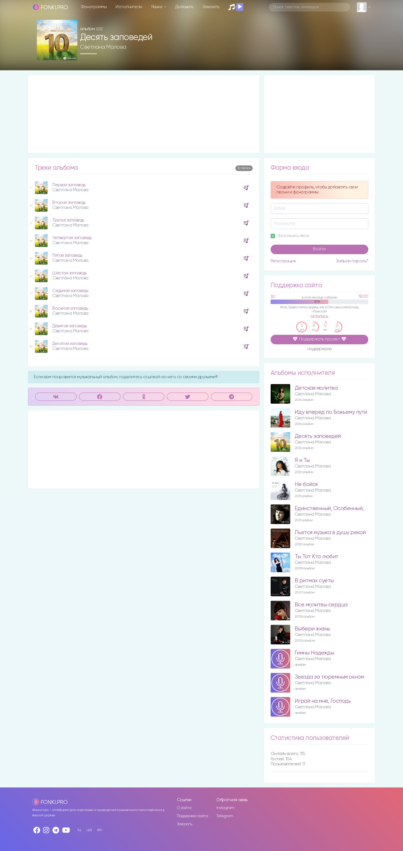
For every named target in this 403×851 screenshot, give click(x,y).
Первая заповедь (69, 185)
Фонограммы (94, 7)
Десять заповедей (318, 436)
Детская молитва (316, 388)
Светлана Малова (103, 47)
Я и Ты (302, 460)
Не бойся (306, 484)
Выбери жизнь (312, 629)
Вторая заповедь (69, 202)
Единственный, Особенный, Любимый (342, 508)
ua (89, 830)
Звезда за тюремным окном (329, 677)
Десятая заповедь (69, 344)
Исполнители (129, 7)
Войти (319, 249)
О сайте (184, 808)
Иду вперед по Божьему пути (331, 412)
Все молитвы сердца (321, 605)
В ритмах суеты (314, 581)
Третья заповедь (68, 220)
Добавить (184, 7)
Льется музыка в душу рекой (330, 533)
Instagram (225, 808)
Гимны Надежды (314, 653)
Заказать (210, 7)
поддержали (319, 349)
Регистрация (283, 261)
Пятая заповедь (67, 255)
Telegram (224, 816)
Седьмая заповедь (70, 291)
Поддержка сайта (192, 816)
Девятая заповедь (69, 326)
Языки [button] (157, 7)
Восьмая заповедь (70, 308)
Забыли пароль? (352, 261)
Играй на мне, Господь (323, 701)
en (99, 830)
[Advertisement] (143, 114)
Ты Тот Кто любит (316, 557)
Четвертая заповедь (72, 238)
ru (79, 830)
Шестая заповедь (69, 273)
